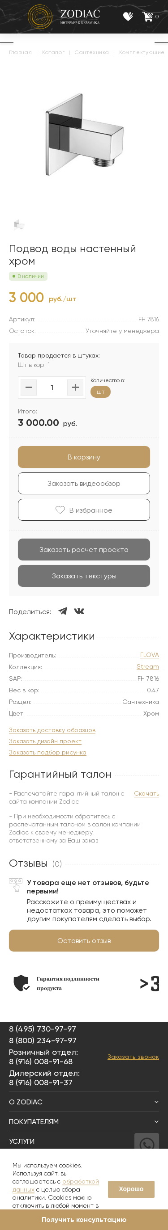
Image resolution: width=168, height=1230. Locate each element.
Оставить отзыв (84, 940)
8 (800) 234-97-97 (43, 1040)
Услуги (84, 1141)
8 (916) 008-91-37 (41, 1082)
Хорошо (131, 1188)
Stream (148, 666)
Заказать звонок (133, 1056)
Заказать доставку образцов (52, 730)
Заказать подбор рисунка (47, 752)
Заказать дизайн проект (45, 741)
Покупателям (84, 1121)
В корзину (84, 457)
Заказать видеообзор (84, 483)
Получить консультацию (84, 1219)
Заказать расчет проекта (84, 549)
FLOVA (149, 655)
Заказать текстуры (84, 576)
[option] (56, 983)
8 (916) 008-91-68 (41, 1061)
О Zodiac (84, 1102)
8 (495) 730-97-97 (42, 1028)
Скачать (146, 793)
